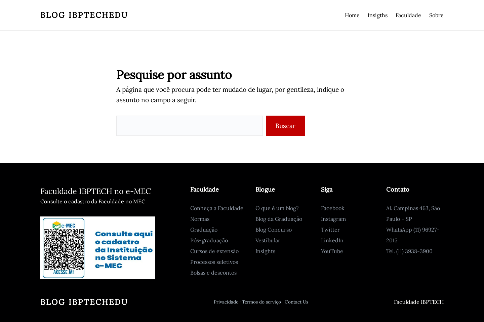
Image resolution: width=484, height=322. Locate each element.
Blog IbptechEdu (84, 15)
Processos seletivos (214, 261)
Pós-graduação (209, 240)
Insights (265, 251)
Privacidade (226, 302)
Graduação (203, 229)
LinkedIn (332, 240)
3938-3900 (419, 251)
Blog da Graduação (278, 218)
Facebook (333, 208)
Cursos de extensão (214, 251)
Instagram (333, 218)
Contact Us (296, 302)
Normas (199, 218)
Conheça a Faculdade (216, 208)
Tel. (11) (395, 251)
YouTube (332, 251)
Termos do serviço (261, 302)
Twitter (330, 229)
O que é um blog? (277, 208)
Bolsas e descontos (213, 272)
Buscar (285, 126)
